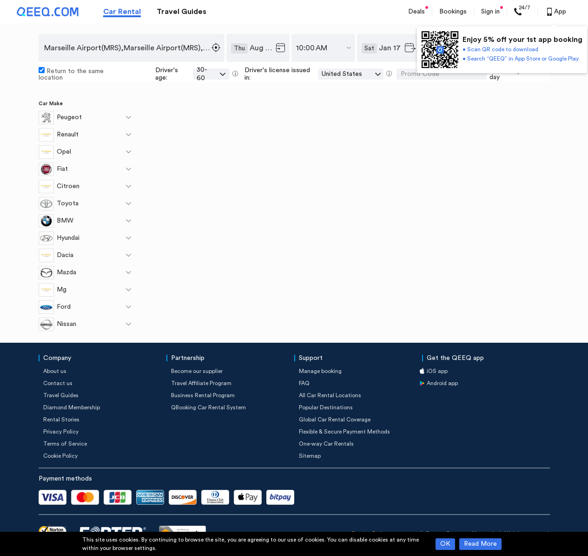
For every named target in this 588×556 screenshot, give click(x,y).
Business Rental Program (203, 395)
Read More (480, 544)
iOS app (437, 371)
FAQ (304, 383)
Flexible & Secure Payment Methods (344, 431)
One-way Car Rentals (326, 444)
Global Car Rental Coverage (334, 419)
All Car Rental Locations (330, 395)
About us (54, 371)
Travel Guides (181, 11)
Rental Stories (61, 419)
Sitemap (310, 456)
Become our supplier (197, 371)
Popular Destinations (326, 407)
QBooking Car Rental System (208, 407)
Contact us (58, 383)
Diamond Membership (71, 407)
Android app (442, 383)
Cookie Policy (60, 456)
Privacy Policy (61, 431)
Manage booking (320, 371)
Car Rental (122, 11)
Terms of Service (65, 444)
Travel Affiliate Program (201, 383)
